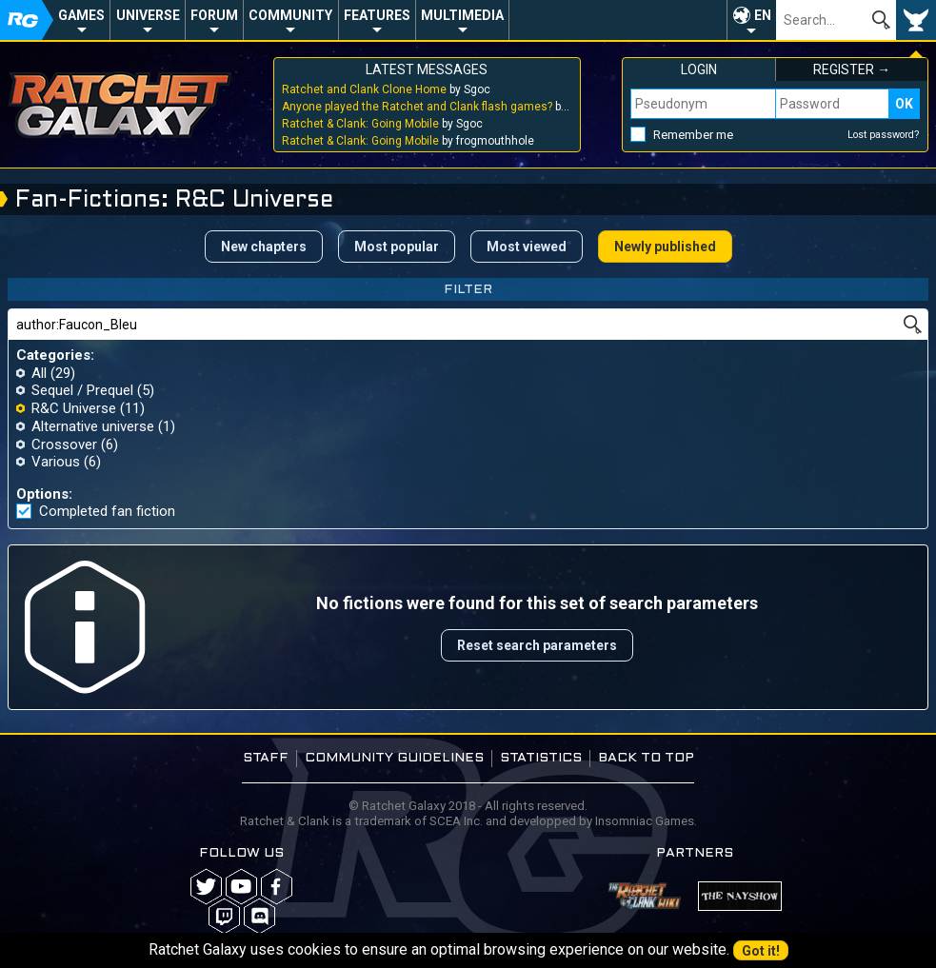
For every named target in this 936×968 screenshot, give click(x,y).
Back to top (646, 758)
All (39, 373)
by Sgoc (386, 89)
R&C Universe (73, 408)
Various (55, 461)
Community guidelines (394, 758)
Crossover (64, 444)
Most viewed (527, 246)
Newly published (665, 246)
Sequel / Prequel (82, 390)
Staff (266, 758)
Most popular (396, 246)
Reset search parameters (537, 645)
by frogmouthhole (408, 141)
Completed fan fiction (107, 512)
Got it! (761, 950)
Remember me (693, 135)
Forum (214, 15)
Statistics (541, 758)
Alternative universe (92, 426)
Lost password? (883, 134)
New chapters (264, 246)
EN (762, 15)
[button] (751, 20)
